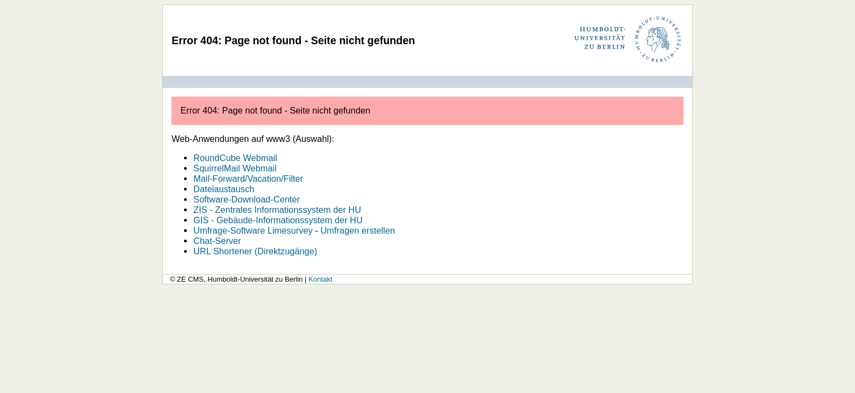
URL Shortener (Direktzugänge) (255, 251)
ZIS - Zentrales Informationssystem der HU (277, 210)
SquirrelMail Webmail (234, 168)
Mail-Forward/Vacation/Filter (248, 178)
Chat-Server (217, 241)
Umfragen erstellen (357, 230)
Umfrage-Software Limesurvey (252, 230)
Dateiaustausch (223, 189)
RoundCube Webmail (235, 158)
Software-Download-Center (246, 199)
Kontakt (320, 279)
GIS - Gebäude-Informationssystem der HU (278, 220)
